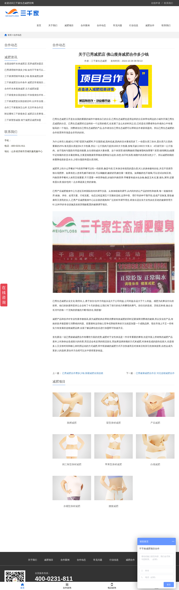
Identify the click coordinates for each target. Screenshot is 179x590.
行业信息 (133, 25)
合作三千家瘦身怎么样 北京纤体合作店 (23, 107)
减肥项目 (69, 25)
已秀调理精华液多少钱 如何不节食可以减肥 (25, 70)
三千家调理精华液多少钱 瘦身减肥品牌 (23, 76)
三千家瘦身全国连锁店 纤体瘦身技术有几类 (25, 95)
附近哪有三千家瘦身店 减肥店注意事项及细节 (25, 113)
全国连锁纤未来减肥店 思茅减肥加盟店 (23, 63)
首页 (39, 25)
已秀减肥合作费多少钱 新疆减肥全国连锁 (82, 373)
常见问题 (117, 25)
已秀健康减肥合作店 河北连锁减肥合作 (155, 373)
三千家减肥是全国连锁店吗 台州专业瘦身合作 (25, 101)
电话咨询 (112, 585)
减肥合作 (149, 25)
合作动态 (101, 25)
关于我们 (52, 25)
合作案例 (85, 25)
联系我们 (168, 3)
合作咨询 (67, 585)
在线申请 (155, 3)
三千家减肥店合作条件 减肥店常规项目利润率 (25, 82)
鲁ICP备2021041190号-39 (104, 578)
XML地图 (122, 578)
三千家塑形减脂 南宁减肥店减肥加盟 (22, 120)
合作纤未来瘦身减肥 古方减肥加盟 (21, 88)
